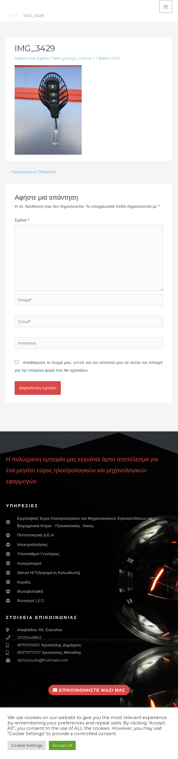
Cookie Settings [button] (26, 745)
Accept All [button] (62, 745)
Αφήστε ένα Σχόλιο (32, 58)
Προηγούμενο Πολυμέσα (31, 171)
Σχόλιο (22, 220)
